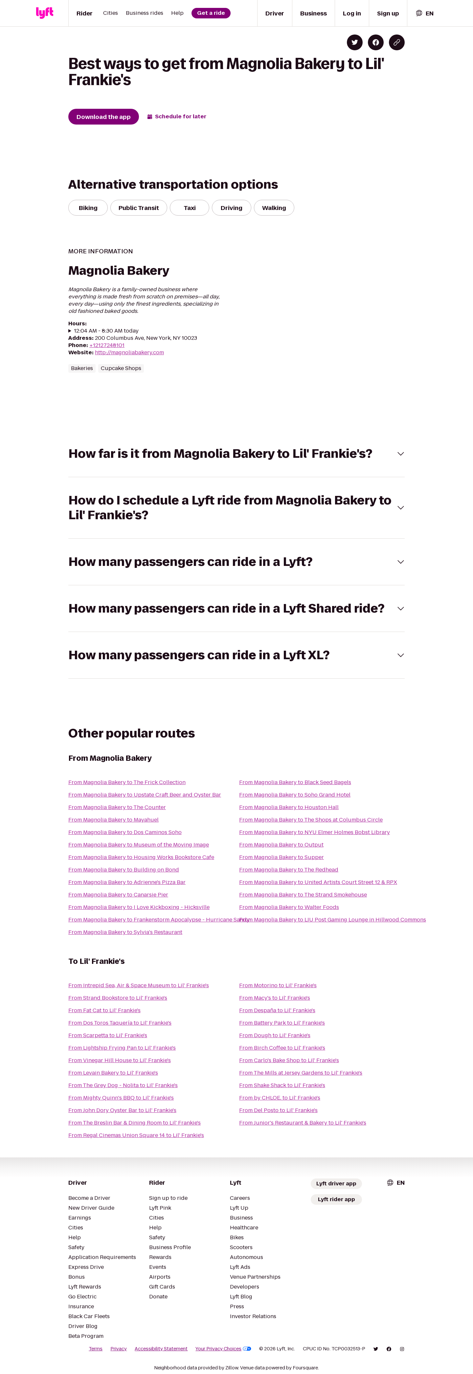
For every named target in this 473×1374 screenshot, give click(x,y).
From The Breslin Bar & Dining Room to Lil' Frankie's (134, 1123)
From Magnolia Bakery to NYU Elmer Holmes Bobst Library (314, 832)
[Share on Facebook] (376, 42)
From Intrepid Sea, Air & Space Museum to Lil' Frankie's (138, 985)
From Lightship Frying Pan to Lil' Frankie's (122, 1048)
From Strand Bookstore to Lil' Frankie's (117, 998)
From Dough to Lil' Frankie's (274, 1035)
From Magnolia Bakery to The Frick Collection (127, 782)
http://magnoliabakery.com (129, 352)
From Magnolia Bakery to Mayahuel (113, 820)
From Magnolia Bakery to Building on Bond (123, 869)
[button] (236, 453)
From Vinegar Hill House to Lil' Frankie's (119, 1060)
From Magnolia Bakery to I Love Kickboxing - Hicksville (139, 907)
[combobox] (424, 13)
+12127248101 (106, 345)
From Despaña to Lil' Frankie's (277, 1010)
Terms (95, 1348)
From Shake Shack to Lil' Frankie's (282, 1085)
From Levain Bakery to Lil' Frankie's (113, 1073)
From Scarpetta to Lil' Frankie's (107, 1035)
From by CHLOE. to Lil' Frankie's (279, 1098)
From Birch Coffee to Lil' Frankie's (282, 1048)
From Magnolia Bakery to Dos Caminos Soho (125, 832)
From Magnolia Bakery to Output (281, 845)
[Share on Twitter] (355, 42)
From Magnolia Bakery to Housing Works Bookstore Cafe (141, 857)
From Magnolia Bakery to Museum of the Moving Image (138, 845)
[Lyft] (44, 13)
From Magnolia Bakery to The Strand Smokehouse (303, 894)
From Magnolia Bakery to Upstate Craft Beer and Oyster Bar (144, 795)
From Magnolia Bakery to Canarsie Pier (118, 894)
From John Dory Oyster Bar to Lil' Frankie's (122, 1110)
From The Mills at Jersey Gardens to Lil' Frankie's (300, 1073)
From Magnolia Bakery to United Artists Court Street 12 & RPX (318, 882)
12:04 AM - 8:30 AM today (106, 331)
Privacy (118, 1348)
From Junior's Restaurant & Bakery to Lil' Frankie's (302, 1123)
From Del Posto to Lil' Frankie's (278, 1110)
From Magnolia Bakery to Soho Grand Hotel (294, 795)
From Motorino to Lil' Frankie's (278, 985)
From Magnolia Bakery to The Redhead (288, 869)
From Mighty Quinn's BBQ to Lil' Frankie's (121, 1098)
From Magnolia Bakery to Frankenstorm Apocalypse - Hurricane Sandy (159, 919)
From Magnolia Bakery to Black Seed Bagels (295, 782)
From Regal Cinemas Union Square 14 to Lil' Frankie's (136, 1135)
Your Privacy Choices (223, 1348)
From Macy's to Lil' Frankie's (274, 998)
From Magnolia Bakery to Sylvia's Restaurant (125, 932)
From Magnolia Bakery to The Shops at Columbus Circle (311, 820)
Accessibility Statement (161, 1348)
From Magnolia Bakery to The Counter (117, 807)
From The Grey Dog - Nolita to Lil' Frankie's (123, 1085)
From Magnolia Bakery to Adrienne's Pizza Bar (127, 882)
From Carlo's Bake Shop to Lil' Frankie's (289, 1060)
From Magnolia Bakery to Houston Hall (289, 807)
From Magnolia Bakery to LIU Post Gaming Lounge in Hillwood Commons (332, 919)
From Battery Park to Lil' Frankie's (282, 1023)
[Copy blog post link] (397, 42)
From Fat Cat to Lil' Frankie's (104, 1010)
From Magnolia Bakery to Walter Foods (289, 907)
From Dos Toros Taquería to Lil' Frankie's (119, 1023)
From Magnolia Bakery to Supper (281, 857)
